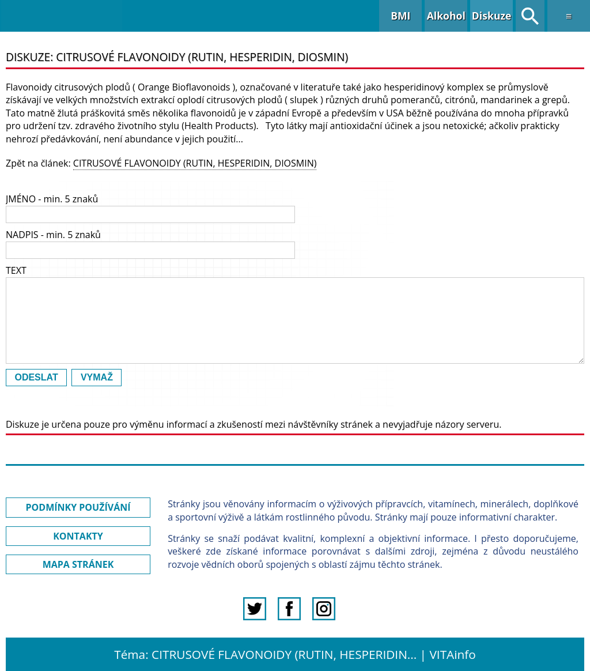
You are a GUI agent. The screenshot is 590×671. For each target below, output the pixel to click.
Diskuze (492, 15)
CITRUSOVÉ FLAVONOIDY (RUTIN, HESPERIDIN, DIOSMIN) (195, 163)
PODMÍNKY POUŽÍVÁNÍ (78, 507)
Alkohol (446, 15)
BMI (400, 15)
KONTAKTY (78, 536)
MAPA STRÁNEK (78, 564)
